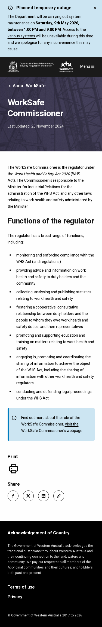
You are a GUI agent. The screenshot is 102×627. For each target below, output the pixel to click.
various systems (22, 36)
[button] (13, 495)
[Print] (14, 469)
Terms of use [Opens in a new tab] (21, 587)
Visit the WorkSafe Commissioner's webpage (51, 427)
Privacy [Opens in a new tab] (15, 597)
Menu (87, 66)
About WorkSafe (27, 86)
